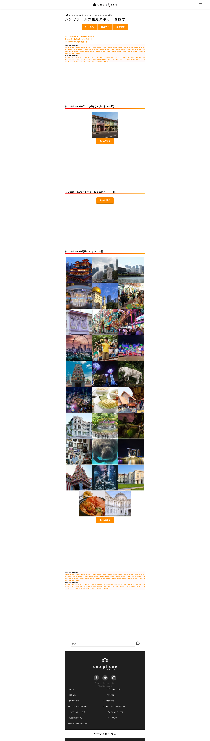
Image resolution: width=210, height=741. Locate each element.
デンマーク (71, 59)
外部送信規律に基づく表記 (78, 723)
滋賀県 (118, 49)
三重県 (112, 49)
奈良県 (139, 49)
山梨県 (86, 49)
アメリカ (67, 57)
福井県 (80, 49)
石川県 (75, 49)
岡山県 (82, 51)
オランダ (117, 57)
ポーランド (131, 57)
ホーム (71, 689)
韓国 (109, 59)
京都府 (123, 49)
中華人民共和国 (101, 59)
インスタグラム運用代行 (77, 706)
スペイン (93, 57)
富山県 (70, 49)
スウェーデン (88, 59)
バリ (113, 59)
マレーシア (139, 59)
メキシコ (106, 61)
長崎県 (130, 51)
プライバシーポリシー (114, 689)
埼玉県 (120, 47)
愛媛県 (108, 51)
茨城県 (104, 47)
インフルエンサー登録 (114, 712)
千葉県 (126, 47)
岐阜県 (96, 49)
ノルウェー (79, 59)
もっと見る (105, 141)
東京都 (131, 47)
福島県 (99, 47)
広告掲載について (75, 718)
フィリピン (76, 61)
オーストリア (101, 57)
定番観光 (120, 26)
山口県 (92, 51)
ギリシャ (138, 57)
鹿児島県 (71, 53)
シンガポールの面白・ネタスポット (79, 39)
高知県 (114, 51)
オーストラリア (91, 61)
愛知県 (107, 49)
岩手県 (78, 47)
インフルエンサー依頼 (76, 712)
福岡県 (119, 51)
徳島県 (98, 51)
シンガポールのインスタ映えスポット (79, 36)
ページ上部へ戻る (105, 733)
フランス (74, 57)
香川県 (103, 51)
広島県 (87, 51)
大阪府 (128, 49)
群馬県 (115, 47)
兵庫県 (134, 49)
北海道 (67, 47)
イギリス (99, 61)
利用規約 (110, 695)
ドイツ (87, 57)
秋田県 (88, 47)
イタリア (81, 57)
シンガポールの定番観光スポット (78, 42)
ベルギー (123, 57)
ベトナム (122, 59)
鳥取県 (71, 51)
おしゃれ (89, 26)
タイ (117, 59)
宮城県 (83, 47)
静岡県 (102, 49)
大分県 (140, 51)
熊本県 (135, 51)
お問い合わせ (73, 700)
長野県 (91, 49)
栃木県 (110, 47)
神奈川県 (137, 47)
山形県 (94, 47)
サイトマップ (111, 718)
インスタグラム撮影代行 (115, 706)
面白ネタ (105, 26)
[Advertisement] (105, 85)
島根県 (76, 51)
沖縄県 (78, 53)
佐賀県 (124, 51)
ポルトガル (109, 57)
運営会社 (72, 695)
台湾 (94, 59)
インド (83, 61)
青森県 (72, 47)
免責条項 (110, 700)
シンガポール (130, 59)
